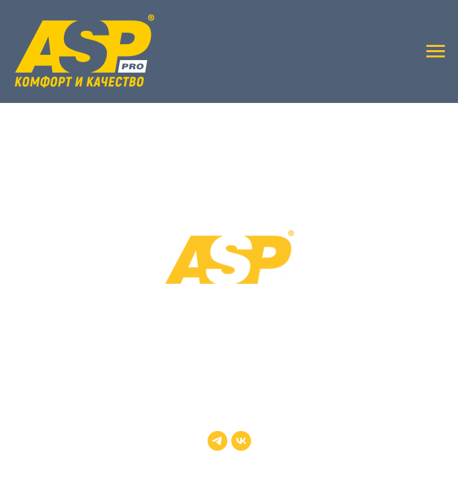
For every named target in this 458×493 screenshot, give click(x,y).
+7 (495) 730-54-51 (229, 361)
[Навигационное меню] (435, 51)
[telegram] (217, 441)
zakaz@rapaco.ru (229, 379)
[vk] (241, 441)
